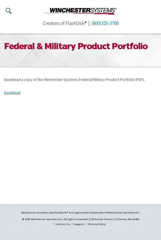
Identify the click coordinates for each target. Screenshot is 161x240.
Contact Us (63, 224)
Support (79, 224)
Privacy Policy (97, 224)
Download (12, 92)
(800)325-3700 (104, 23)
